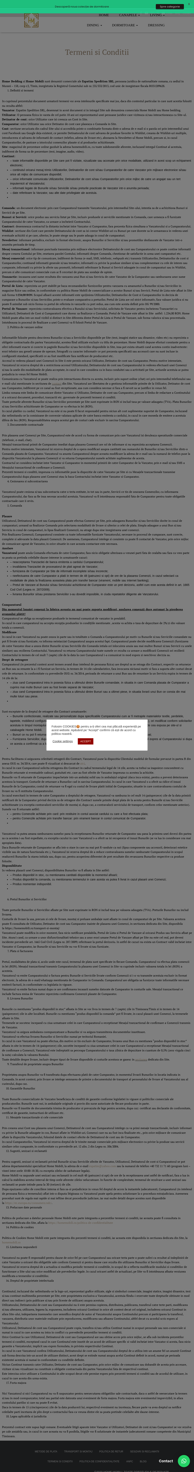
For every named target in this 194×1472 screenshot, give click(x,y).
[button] (184, 1461)
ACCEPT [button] (85, 741)
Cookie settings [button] (63, 741)
